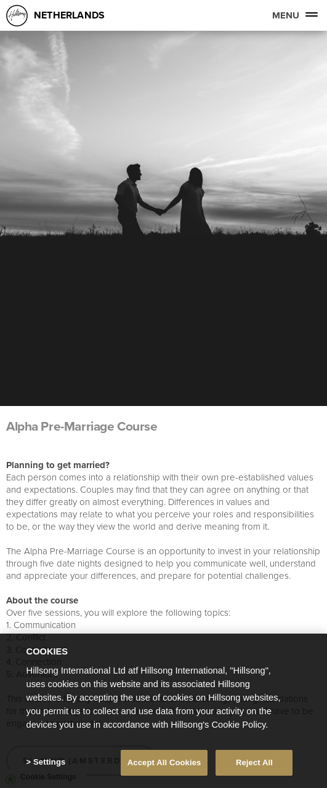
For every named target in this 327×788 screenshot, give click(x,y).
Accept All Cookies (164, 763)
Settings (49, 763)
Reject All (254, 763)
